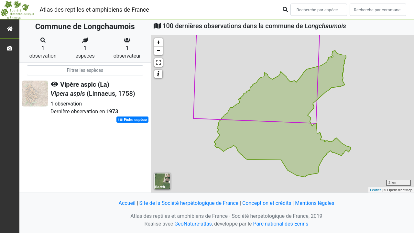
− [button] (158, 51)
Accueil (126, 203)
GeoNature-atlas (193, 224)
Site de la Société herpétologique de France (188, 203)
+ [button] (158, 42)
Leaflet (375, 190)
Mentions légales (314, 203)
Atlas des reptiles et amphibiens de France (94, 9)
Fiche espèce (132, 119)
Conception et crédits (266, 203)
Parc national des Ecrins (280, 224)
